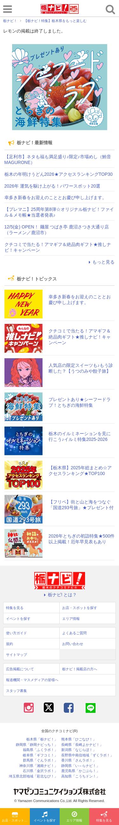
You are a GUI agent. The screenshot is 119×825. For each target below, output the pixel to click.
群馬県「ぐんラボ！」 (40, 760)
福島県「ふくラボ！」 (40, 750)
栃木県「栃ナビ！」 (42, 739)
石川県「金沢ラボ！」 (40, 771)
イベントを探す (45, 817)
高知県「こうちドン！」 (80, 776)
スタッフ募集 (16, 691)
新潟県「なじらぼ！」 (78, 750)
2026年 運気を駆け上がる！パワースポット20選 (52, 186)
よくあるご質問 (74, 633)
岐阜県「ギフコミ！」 (40, 755)
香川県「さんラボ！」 (78, 760)
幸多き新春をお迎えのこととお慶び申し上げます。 (55, 197)
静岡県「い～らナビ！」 (80, 766)
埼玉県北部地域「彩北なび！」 (33, 776)
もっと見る (101, 261)
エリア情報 (74, 817)
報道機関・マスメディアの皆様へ (32, 680)
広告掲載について (20, 669)
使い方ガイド (16, 633)
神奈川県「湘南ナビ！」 (38, 766)
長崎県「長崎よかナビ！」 (82, 745)
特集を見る (104, 817)
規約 (9, 644)
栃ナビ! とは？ (59, 594)
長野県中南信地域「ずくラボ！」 (87, 755)
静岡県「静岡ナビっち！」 (37, 745)
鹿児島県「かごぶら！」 (80, 771)
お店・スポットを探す (16, 817)
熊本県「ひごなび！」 (78, 739)
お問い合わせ (72, 644)
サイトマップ (16, 655)
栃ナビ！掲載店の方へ (79, 669)
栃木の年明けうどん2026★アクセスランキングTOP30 (58, 174)
